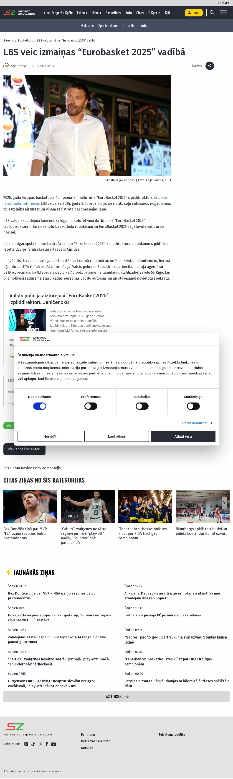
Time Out (129, 25)
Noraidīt (49, 436)
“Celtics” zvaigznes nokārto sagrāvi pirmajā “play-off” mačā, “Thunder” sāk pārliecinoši (83, 537)
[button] (224, 504)
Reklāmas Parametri (95, 742)
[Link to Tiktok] (33, 745)
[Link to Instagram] (26, 745)
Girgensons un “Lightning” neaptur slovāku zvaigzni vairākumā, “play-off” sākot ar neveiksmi (51, 684)
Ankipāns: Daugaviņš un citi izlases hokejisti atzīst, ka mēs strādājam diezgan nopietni (173, 597)
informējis (31, 203)
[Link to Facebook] (47, 745)
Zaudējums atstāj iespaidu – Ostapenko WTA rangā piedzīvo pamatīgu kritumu (58, 640)
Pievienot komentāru (25, 449)
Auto (129, 13)
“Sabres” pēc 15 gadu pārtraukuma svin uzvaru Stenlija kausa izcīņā (175, 640)
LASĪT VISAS (117, 697)
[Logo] (19, 12)
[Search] (211, 12)
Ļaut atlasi (116, 436)
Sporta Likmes (108, 25)
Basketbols (114, 13)
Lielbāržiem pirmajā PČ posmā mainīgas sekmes (164, 616)
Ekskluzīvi (87, 25)
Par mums (88, 735)
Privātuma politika (172, 735)
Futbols (83, 13)
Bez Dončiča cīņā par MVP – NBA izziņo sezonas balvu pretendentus (26, 534)
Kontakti (224, 3)
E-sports (155, 13)
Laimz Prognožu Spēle (58, 13)
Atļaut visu (183, 436)
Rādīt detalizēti (194, 423)
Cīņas (140, 13)
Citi (168, 13)
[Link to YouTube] (53, 745)
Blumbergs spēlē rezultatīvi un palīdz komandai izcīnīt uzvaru (202, 532)
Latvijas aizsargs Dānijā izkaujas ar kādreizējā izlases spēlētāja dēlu (177, 684)
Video (144, 25)
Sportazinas (19, 66)
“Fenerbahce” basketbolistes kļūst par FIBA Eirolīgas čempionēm (142, 534)
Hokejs (97, 13)
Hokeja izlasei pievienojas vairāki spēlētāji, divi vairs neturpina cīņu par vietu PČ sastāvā (59, 618)
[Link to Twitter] (40, 745)
